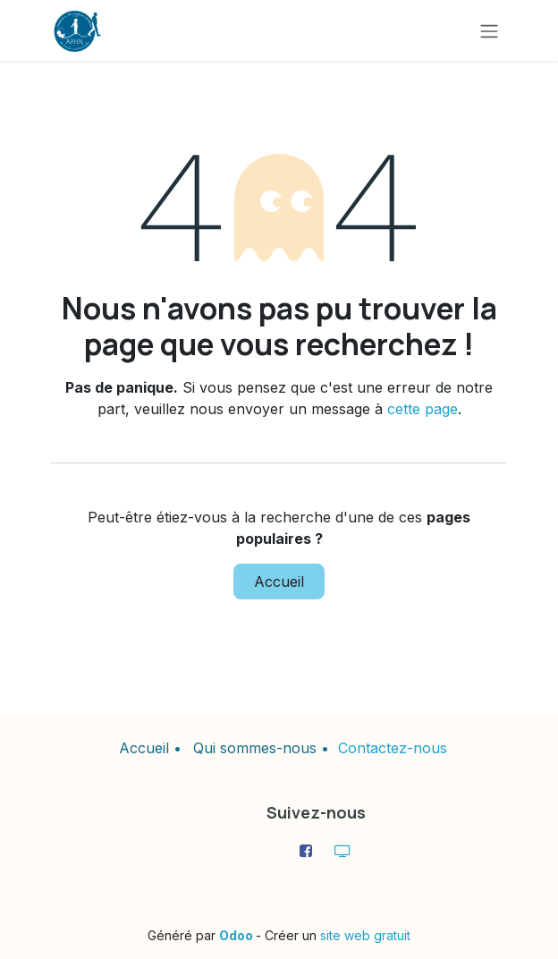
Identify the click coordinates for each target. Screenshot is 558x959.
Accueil (279, 581)
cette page (422, 409)
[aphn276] (342, 851)
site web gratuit (365, 935)
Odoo (237, 935)
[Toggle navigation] (489, 30)
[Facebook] (306, 851)
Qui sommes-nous (255, 748)
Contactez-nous (392, 748)
